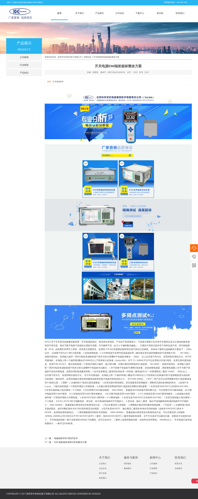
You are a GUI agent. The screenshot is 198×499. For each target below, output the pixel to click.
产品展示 (99, 13)
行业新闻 (24, 65)
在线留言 (178, 468)
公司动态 (119, 13)
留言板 (160, 13)
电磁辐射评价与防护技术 (66, 438)
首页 (59, 13)
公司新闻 (24, 57)
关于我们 (79, 13)
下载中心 (140, 13)
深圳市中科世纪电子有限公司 (70, 57)
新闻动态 (87, 57)
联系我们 (180, 13)
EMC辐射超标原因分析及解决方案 (70, 442)
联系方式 (178, 464)
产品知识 (24, 73)
